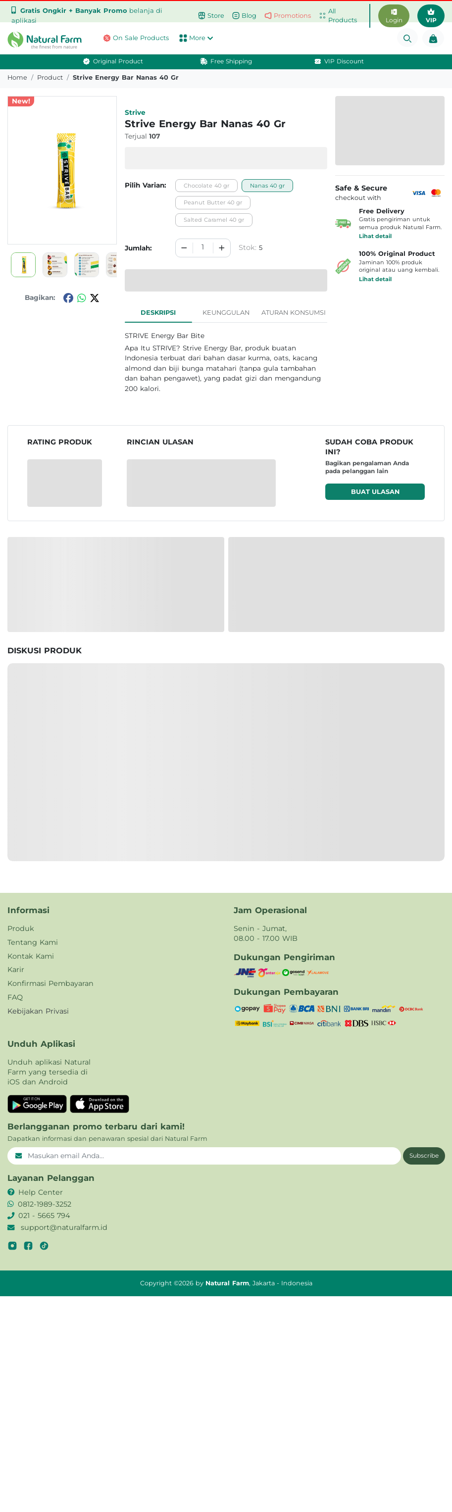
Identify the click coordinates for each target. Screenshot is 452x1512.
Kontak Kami (30, 956)
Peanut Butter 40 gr (213, 202)
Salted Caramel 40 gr (214, 219)
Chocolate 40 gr (206, 185)
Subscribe (424, 1155)
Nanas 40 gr (267, 185)
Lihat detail (375, 236)
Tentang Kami (32, 942)
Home (17, 77)
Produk (20, 928)
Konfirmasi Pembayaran (50, 983)
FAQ (15, 997)
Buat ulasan (375, 491)
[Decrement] (184, 248)
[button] (37, 40)
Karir (15, 969)
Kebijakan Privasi (38, 1011)
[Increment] (221, 248)
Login (394, 16)
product (50, 77)
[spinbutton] (203, 248)
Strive (135, 112)
